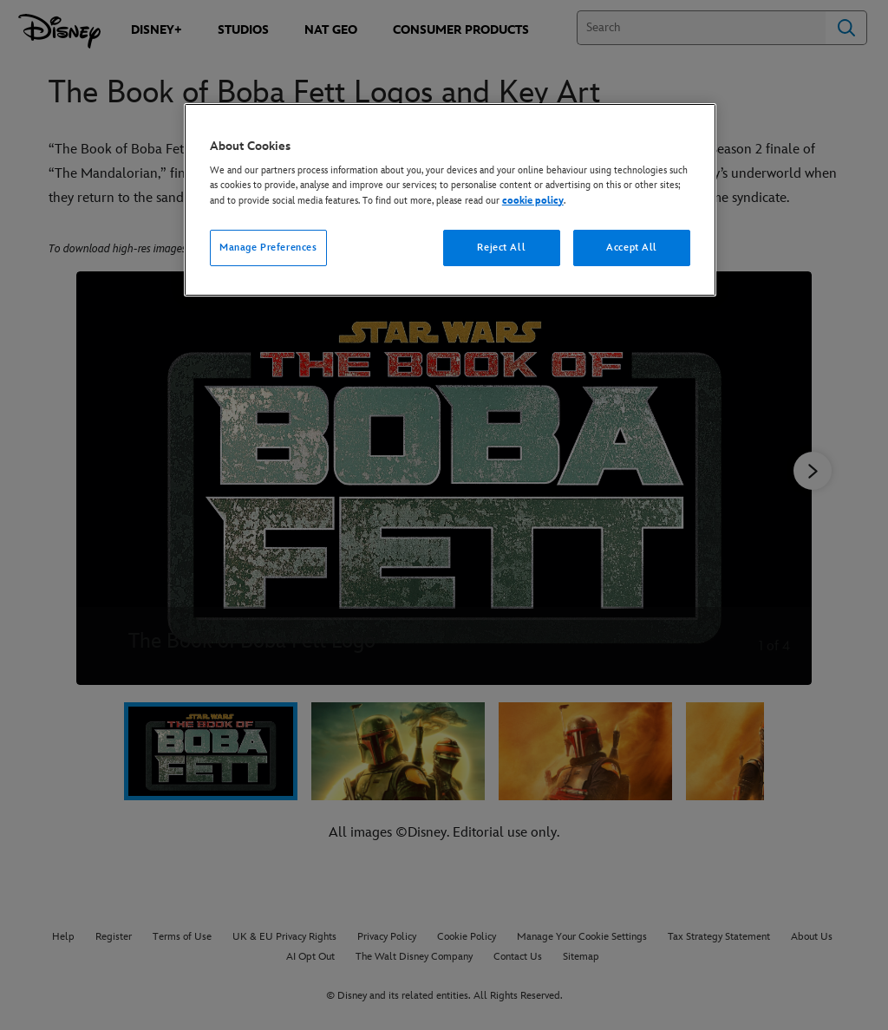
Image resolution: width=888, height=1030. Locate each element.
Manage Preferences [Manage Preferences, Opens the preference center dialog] (268, 247)
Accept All (631, 247)
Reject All (501, 247)
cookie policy (533, 200)
